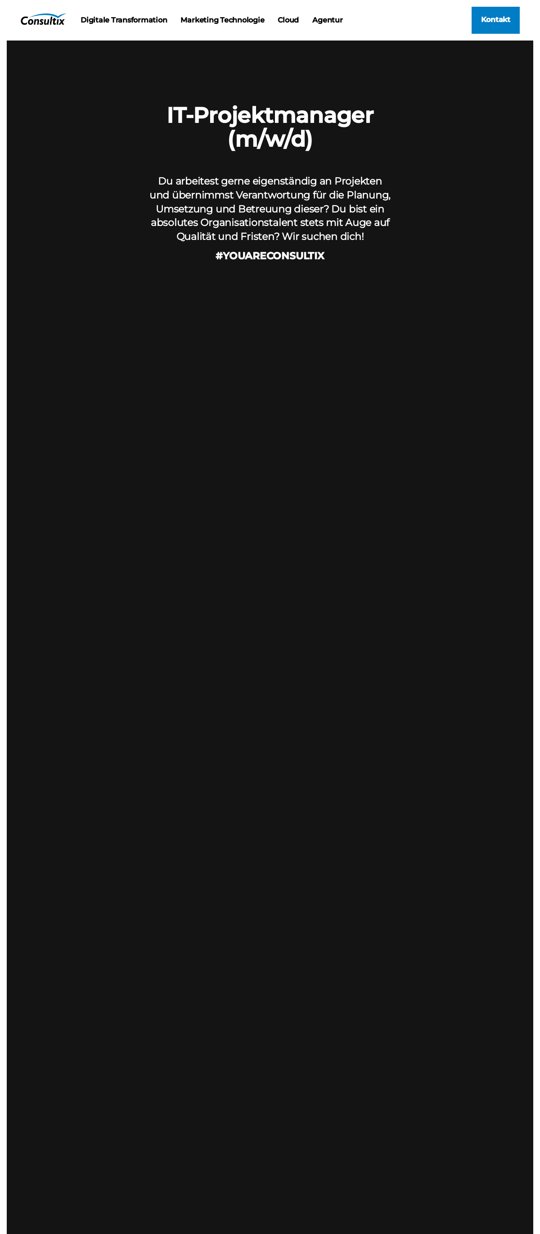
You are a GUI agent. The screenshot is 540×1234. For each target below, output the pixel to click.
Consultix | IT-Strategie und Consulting (43, 19)
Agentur (327, 20)
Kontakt (495, 19)
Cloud (288, 20)
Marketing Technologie (222, 20)
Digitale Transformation (124, 20)
